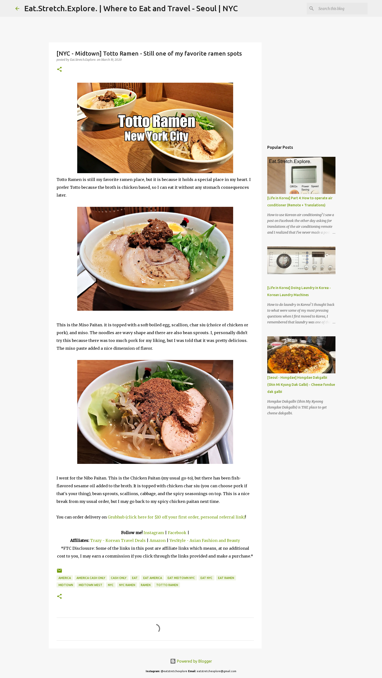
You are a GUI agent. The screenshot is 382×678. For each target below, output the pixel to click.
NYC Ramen (127, 585)
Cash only (118, 577)
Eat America (152, 577)
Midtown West (90, 585)
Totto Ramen (167, 585)
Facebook (177, 532)
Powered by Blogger (191, 661)
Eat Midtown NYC (181, 577)
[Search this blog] (342, 8)
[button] (59, 69)
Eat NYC (206, 577)
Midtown (65, 585)
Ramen (146, 585)
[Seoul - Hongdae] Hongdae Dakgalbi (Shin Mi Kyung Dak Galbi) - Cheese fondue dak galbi (301, 385)
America (64, 577)
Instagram (153, 532)
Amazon (158, 540)
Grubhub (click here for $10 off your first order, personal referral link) (176, 517)
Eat (135, 577)
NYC (111, 585)
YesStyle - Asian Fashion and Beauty (205, 540)
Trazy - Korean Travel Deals (118, 540)
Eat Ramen (226, 577)
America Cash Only (90, 577)
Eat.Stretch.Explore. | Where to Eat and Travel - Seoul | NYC (131, 8)
